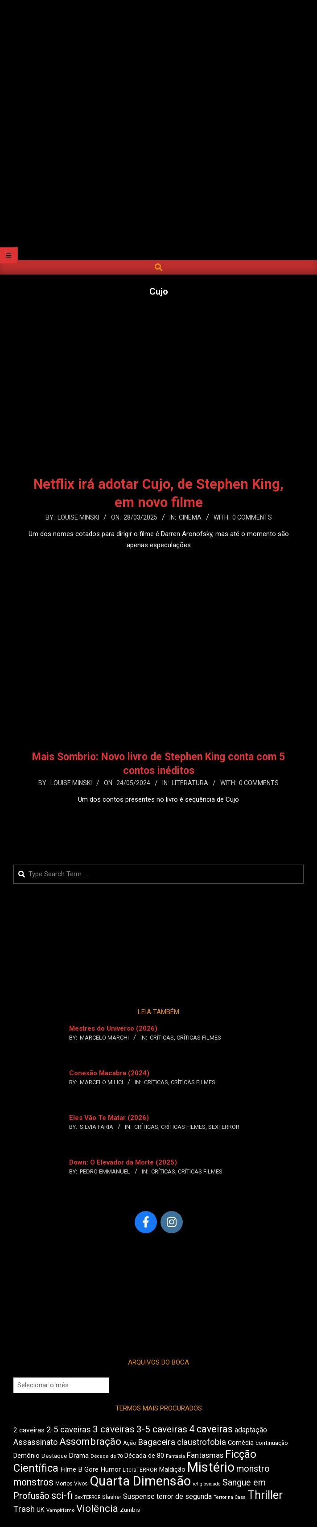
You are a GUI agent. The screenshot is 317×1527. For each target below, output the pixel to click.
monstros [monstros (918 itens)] (33, 1482)
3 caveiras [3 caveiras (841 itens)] (114, 1429)
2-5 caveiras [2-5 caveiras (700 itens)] (68, 1429)
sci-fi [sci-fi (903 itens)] (62, 1495)
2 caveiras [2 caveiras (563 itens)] (29, 1430)
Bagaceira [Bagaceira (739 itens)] (156, 1442)
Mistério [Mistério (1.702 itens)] (211, 1467)
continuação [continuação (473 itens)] (271, 1442)
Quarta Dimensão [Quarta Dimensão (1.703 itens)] (140, 1481)
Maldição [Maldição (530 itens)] (172, 1469)
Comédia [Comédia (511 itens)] (241, 1443)
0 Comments (252, 517)
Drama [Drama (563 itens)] (79, 1456)
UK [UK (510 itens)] (41, 1510)
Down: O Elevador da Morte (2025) (123, 1162)
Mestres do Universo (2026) (113, 1028)
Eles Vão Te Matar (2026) (109, 1118)
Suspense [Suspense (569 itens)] (139, 1496)
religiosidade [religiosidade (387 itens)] (207, 1484)
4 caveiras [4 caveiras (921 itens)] (211, 1429)
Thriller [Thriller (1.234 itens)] (265, 1495)
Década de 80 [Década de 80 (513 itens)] (144, 1456)
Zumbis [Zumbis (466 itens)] (130, 1509)
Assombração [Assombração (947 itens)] (90, 1441)
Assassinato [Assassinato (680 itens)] (35, 1442)
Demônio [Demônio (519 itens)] (26, 1456)
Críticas (162, 1037)
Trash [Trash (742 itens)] (24, 1509)
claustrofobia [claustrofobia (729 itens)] (201, 1442)
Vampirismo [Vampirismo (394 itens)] (60, 1510)
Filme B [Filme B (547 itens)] (71, 1469)
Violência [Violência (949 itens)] (97, 1508)
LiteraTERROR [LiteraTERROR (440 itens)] (140, 1470)
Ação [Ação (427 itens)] (129, 1443)
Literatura (190, 782)
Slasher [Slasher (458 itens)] (111, 1497)
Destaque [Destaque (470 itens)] (54, 1455)
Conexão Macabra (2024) (109, 1073)
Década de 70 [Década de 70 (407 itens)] (107, 1456)
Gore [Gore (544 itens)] (91, 1469)
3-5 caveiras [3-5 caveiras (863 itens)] (161, 1429)
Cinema (190, 517)
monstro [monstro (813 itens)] (253, 1468)
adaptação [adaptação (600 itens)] (251, 1430)
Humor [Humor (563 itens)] (110, 1469)
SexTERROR (223, 1126)
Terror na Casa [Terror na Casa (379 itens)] (230, 1497)
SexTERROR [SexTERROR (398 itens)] (87, 1497)
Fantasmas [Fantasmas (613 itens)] (205, 1455)
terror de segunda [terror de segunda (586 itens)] (184, 1496)
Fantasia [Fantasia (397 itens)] (175, 1456)
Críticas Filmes (199, 1037)
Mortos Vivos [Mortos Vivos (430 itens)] (71, 1484)
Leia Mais (158, 562)
